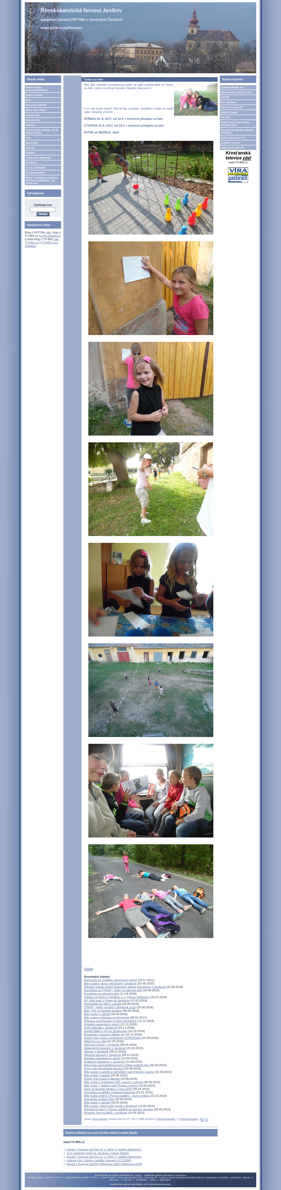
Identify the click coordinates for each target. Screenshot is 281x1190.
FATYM (225, 97)
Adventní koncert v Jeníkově (102, 1055)
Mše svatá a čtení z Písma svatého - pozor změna (116, 1095)
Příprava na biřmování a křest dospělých (110, 1021)
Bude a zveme (34, 95)
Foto (28, 137)
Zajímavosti (33, 115)
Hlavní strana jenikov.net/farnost (37, 88)
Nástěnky (31, 162)
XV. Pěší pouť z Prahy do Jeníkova (106, 1000)
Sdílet (88, 969)
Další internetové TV (233, 137)
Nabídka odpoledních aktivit (102, 1058)
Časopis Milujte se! (232, 87)
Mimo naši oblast (36, 110)
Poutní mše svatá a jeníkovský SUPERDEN (112, 1038)
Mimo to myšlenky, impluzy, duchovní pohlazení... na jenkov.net (42, 180)
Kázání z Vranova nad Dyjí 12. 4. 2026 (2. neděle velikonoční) (104, 1156)
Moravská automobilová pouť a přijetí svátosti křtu (116, 1065)
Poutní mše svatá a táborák (102, 1078)
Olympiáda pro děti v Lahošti (102, 1004)
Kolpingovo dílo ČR (232, 147)
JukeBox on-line (230, 142)
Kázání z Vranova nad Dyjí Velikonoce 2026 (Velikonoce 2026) (104, 1164)
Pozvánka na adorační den (101, 993)
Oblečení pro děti (95, 1041)
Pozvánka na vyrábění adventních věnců (110, 980)
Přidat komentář (189, 1119)
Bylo (28, 100)
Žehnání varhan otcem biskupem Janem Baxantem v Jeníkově (125, 987)
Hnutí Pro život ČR (232, 107)
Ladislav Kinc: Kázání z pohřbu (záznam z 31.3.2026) (99, 1160)
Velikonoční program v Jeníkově (105, 1048)
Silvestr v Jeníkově (96, 1051)
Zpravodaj (32, 142)
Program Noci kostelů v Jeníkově (105, 1112)
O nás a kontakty (36, 167)
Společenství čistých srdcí (236, 92)
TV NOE (225, 117)
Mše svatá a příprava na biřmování (106, 1017)
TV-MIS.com (50, 242)
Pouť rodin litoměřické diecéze (104, 1068)
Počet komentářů (165, 1119)
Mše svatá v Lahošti (97, 1014)
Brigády (30, 152)
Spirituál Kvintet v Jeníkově (101, 1044)
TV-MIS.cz (31, 242)
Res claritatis (228, 102)
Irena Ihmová (99, 1119)
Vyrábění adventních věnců (101, 1024)
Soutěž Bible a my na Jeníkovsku (105, 1031)
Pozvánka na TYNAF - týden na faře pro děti (113, 990)
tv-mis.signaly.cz (50, 236)
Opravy (30, 147)
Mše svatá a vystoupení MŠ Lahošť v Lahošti (113, 1082)
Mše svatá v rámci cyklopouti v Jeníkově (110, 983)
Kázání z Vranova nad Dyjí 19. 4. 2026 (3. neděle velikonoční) (104, 1149)
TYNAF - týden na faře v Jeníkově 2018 (110, 1007)
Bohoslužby (33, 120)
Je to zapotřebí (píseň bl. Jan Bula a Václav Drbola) (98, 1153)
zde (48, 232)
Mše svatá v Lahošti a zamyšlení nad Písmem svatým (119, 1072)
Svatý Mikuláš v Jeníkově (100, 1027)
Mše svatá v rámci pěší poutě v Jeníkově (110, 1106)
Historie (30, 125)
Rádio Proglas (229, 112)
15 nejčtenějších (35, 172)
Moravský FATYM (36, 105)
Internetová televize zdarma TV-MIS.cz (237, 131)
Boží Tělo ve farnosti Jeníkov (103, 1010)
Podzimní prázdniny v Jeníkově (104, 1061)
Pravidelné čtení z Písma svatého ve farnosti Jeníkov (118, 1109)
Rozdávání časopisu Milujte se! (104, 1034)
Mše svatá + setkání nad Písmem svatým (111, 1085)
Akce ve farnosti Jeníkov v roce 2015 (108, 1089)
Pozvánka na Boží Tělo (99, 1099)
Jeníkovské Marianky (38, 157)
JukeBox (30, 246)
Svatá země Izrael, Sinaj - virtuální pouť (235, 123)
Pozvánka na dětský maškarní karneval (109, 1092)
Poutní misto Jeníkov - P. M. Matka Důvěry (42, 131)
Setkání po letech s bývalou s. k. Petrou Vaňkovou (116, 997)
